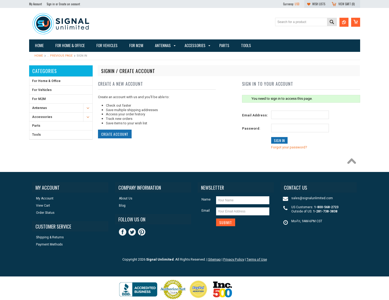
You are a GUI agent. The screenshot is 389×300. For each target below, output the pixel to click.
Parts (36, 125)
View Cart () (346, 4)
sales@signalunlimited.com (312, 198)
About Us (125, 198)
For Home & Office (46, 81)
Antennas (39, 108)
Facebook (122, 232)
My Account (35, 4)
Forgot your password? (289, 147)
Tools (36, 134)
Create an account (69, 4)
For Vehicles (42, 90)
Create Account (114, 134)
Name (206, 199)
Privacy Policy (233, 259)
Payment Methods (49, 244)
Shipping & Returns (50, 237)
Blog (122, 205)
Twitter (132, 232)
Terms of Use (257, 259)
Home (38, 55)
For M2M (39, 99)
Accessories (42, 117)
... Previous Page (60, 55)
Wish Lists (318, 4)
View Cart (43, 205)
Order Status (45, 213)
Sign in (51, 4)
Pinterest (141, 232)
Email (206, 210)
